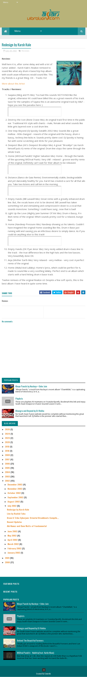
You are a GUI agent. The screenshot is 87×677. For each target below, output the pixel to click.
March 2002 (13, 544)
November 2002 (15, 488)
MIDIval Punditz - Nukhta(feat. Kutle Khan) (35, 652)
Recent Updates (14, 521)
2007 (7, 459)
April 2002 (13, 539)
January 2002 (14, 552)
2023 (7, 437)
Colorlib (48, 673)
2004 (8, 472)
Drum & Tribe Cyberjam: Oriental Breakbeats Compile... (33, 517)
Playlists (19, 398)
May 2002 (12, 535)
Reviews (25, 50)
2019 (7, 446)
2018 (7, 450)
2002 (7, 480)
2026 (7, 429)
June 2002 (13, 531)
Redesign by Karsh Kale (18, 509)
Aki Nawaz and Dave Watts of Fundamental (27, 526)
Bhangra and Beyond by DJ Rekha (29, 410)
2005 (7, 467)
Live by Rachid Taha (16, 513)
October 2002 (14, 492)
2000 (7, 562)
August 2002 (14, 501)
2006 (7, 463)
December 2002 (15, 484)
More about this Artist (13, 83)
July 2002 (12, 505)
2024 (8, 433)
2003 (7, 476)
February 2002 (15, 548)
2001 (7, 557)
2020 (7, 442)
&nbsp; (34, 112)
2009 (7, 455)
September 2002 (16, 497)
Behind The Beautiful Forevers (30, 640)
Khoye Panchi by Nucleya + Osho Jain (31, 386)
